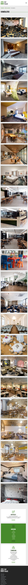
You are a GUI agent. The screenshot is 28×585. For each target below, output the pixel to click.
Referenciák (3, 579)
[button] (13, 520)
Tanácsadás (3, 582)
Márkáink (3, 578)
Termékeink (3, 576)
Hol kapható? (4, 583)
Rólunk (2, 575)
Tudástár (3, 580)
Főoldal (2, 574)
